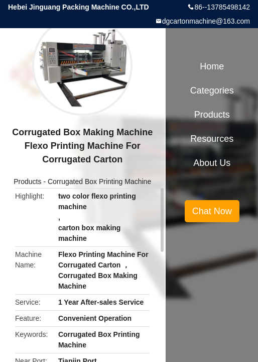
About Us (211, 163)
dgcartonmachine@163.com (206, 21)
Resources (211, 139)
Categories (212, 90)
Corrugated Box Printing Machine (99, 181)
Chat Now (212, 211)
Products (27, 181)
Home (212, 66)
